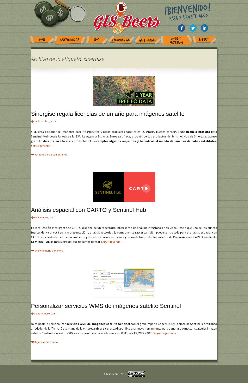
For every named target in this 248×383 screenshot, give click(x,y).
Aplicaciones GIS (69, 40)
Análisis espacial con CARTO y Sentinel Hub (88, 210)
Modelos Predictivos (176, 41)
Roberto (204, 40)
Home (42, 40)
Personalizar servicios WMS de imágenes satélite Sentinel (106, 306)
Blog (97, 40)
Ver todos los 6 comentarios (50, 154)
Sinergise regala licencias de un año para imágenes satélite (107, 114)
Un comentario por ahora (48, 250)
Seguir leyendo (42, 146)
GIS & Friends (147, 40)
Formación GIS (121, 40)
